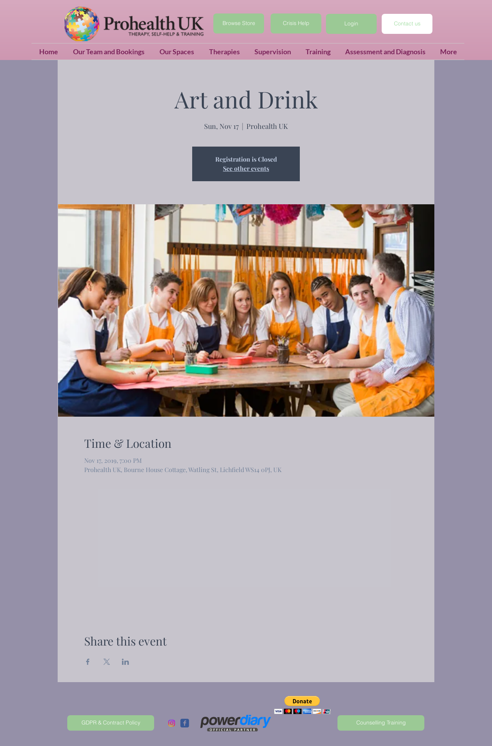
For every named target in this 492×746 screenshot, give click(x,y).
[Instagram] (171, 723)
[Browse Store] (238, 23)
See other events (246, 168)
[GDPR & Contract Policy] (110, 723)
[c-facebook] (184, 723)
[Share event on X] (106, 662)
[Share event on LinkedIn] (125, 662)
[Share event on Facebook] (87, 662)
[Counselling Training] (380, 723)
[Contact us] (407, 24)
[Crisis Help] (296, 23)
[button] (351, 24)
